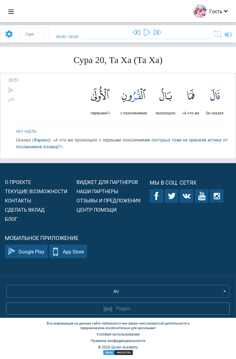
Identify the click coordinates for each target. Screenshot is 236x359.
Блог (11, 219)
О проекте (18, 182)
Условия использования (118, 334)
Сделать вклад (25, 209)
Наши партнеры (97, 191)
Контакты (18, 200)
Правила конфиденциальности (118, 340)
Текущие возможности (36, 191)
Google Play (26, 251)
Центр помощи (96, 209)
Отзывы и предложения (108, 200)
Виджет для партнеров (107, 182)
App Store (68, 251)
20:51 (13, 80)
